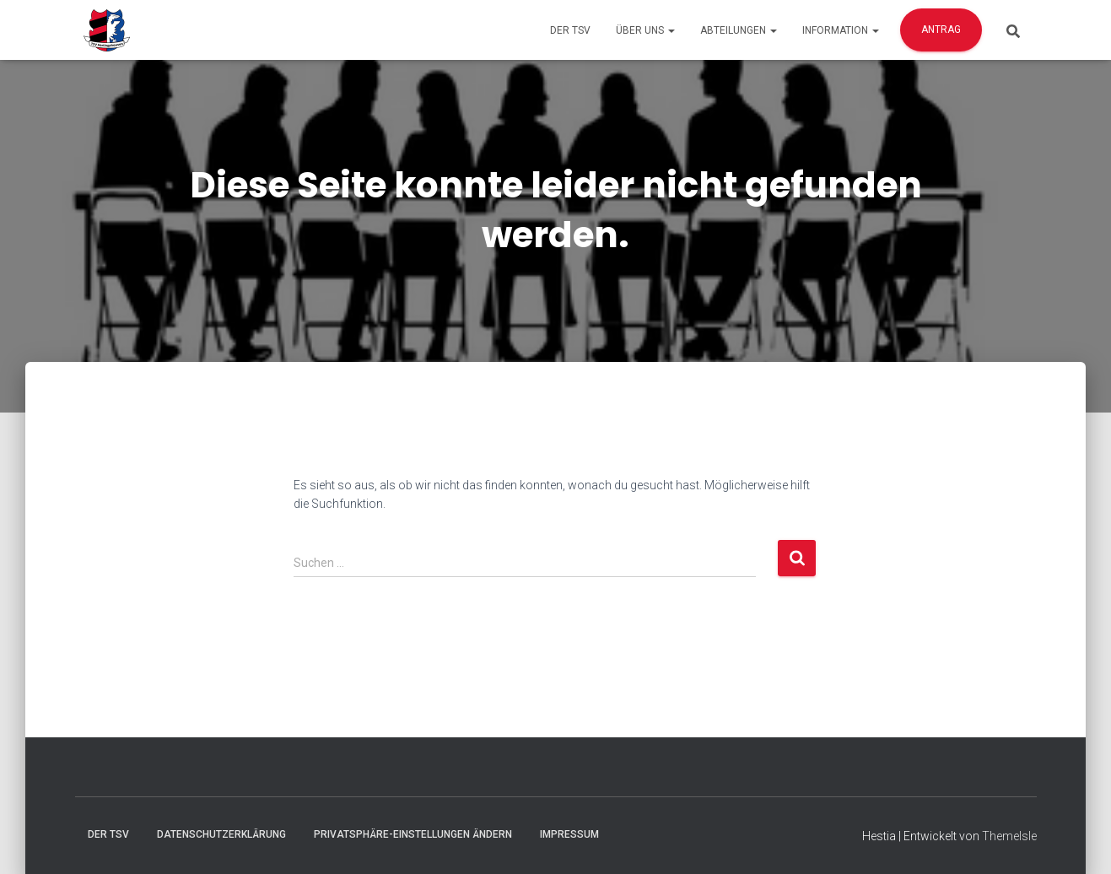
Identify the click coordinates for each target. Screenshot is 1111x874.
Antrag (941, 29)
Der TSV (570, 30)
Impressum (569, 834)
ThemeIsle (1009, 836)
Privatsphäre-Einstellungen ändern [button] (413, 834)
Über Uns (645, 30)
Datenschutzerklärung (221, 834)
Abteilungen (738, 30)
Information (840, 30)
